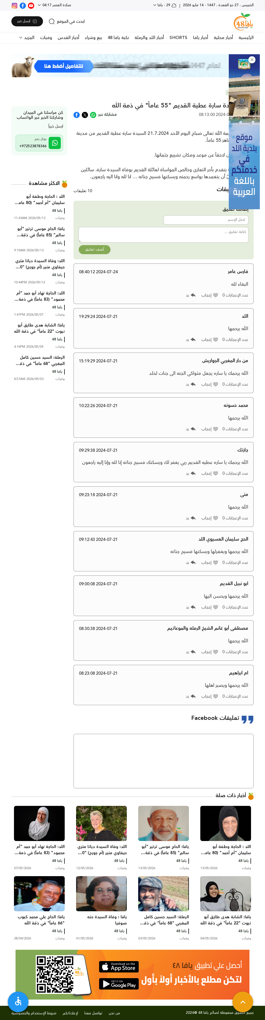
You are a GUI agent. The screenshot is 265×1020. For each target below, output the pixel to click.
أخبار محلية (223, 37)
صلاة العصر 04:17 (56, 5)
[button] (251, 59)
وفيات (46, 37)
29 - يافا (166, 5)
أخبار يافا (200, 37)
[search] (66, 21)
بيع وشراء (93, 37)
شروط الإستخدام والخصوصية (33, 1013)
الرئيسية (246, 37)
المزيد (28, 37)
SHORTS (178, 37)
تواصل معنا (93, 1013)
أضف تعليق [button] (94, 249)
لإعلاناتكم (70, 1013)
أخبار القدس (68, 37)
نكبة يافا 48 (118, 37)
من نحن (114, 1013)
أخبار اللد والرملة (149, 37)
